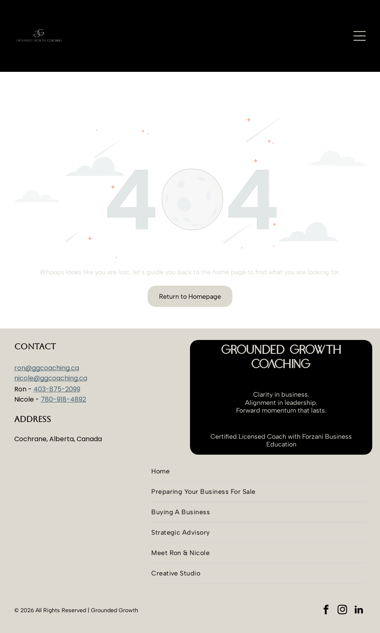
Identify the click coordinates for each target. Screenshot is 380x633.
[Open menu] (359, 36)
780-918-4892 (63, 379)
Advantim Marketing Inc (191, 622)
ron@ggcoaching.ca (46, 347)
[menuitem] (258, 451)
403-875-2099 (56, 368)
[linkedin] (358, 590)
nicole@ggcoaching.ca (50, 357)
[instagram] (342, 590)
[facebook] (326, 590)
